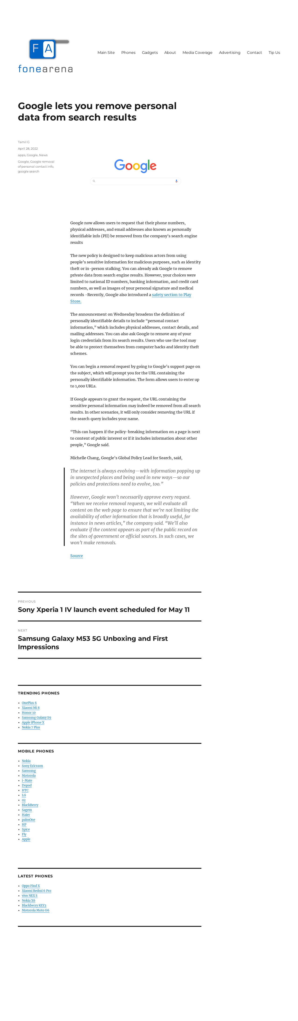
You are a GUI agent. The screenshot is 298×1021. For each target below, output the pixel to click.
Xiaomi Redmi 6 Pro (36, 891)
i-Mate (27, 781)
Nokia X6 (28, 901)
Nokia (26, 761)
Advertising (229, 52)
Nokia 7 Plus (31, 727)
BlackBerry (30, 805)
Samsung (29, 771)
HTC (25, 790)
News (43, 155)
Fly (24, 834)
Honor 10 (29, 713)
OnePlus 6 (29, 703)
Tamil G (24, 142)
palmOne (28, 820)
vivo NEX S (29, 896)
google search (28, 171)
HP (24, 825)
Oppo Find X (31, 886)
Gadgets (150, 52)
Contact (254, 52)
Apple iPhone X (33, 722)
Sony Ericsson (32, 766)
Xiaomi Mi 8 (31, 708)
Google (32, 155)
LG (24, 795)
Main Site (106, 52)
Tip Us (274, 52)
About (170, 52)
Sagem (27, 810)
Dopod (27, 785)
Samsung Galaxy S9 (36, 718)
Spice (26, 829)
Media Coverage (198, 52)
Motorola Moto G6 (35, 910)
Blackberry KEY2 (34, 905)
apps (21, 155)
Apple (26, 839)
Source (76, 555)
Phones (128, 52)
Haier (26, 815)
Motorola (29, 776)
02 (24, 800)
